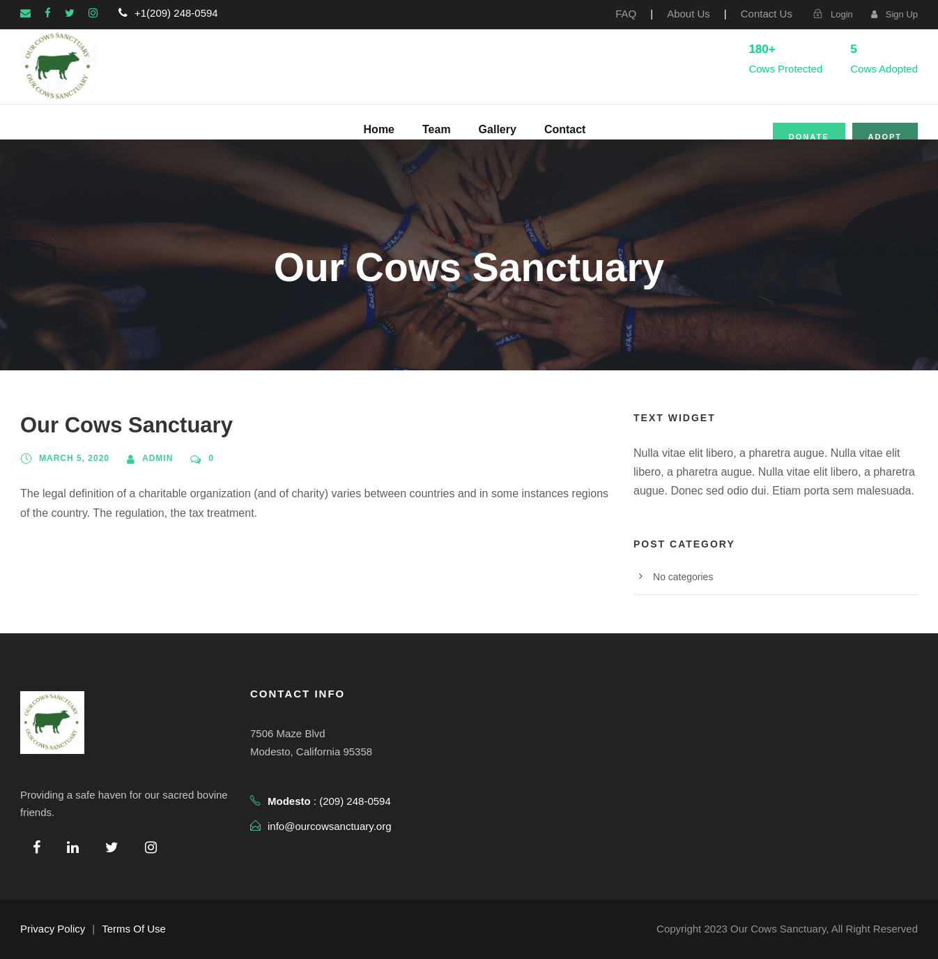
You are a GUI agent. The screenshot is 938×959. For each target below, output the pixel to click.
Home (379, 129)
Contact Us (766, 14)
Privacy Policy (52, 929)
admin (157, 458)
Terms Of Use (134, 929)
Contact (565, 129)
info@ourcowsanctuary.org (330, 826)
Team (436, 129)
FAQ (625, 14)
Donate (809, 137)
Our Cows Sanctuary (126, 425)
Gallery (497, 129)
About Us (688, 14)
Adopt (885, 137)
